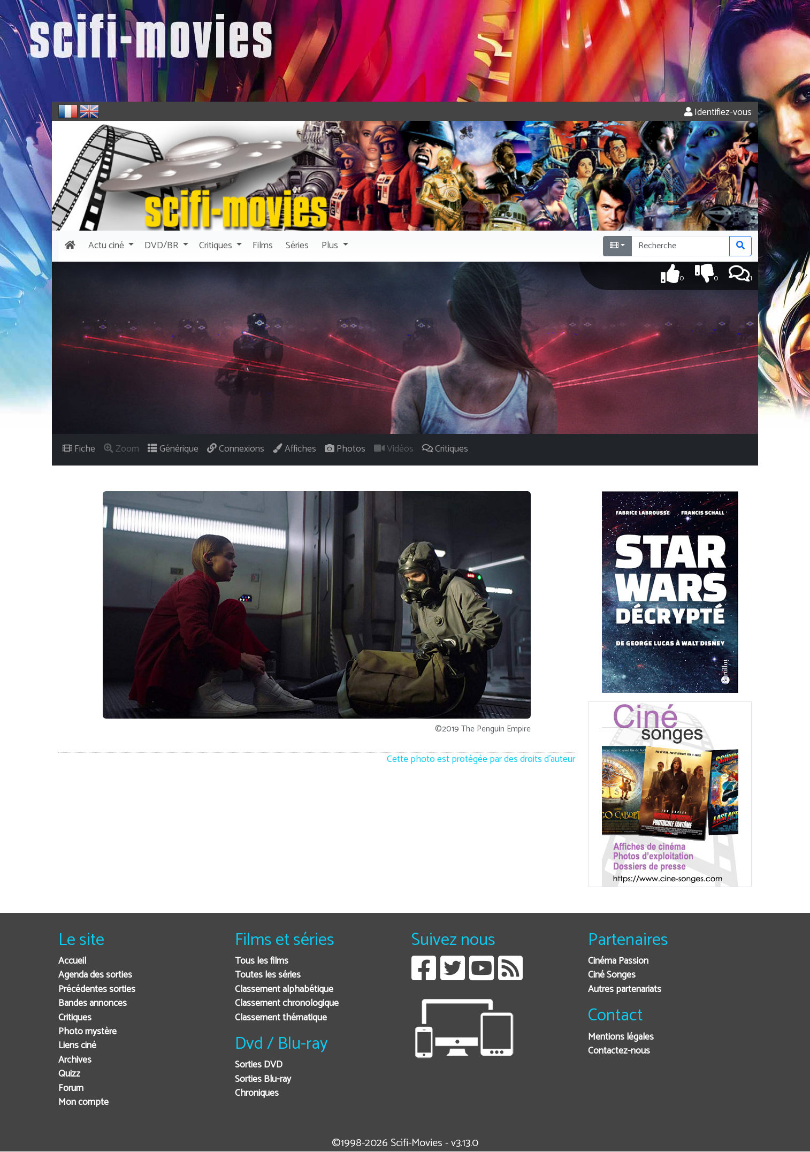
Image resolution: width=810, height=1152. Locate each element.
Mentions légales (621, 1037)
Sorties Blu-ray (263, 1079)
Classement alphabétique (284, 989)
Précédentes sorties (96, 989)
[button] (110, 246)
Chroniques (257, 1093)
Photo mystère (87, 1032)
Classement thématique (281, 1018)
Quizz (69, 1074)
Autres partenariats (624, 989)
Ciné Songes (612, 975)
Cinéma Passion (618, 961)
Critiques (74, 1018)
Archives (74, 1060)
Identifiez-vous (718, 112)
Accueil (72, 961)
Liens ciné (77, 1046)
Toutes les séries (268, 975)
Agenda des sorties (95, 975)
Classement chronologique (287, 1003)
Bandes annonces (92, 1003)
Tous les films (261, 961)
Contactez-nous (619, 1051)
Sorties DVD (258, 1065)
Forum (70, 1088)
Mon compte (83, 1102)
